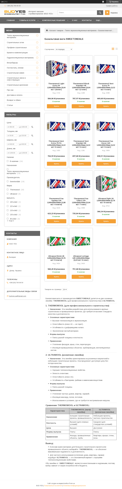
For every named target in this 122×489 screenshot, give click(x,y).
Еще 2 (11, 221)
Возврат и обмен (14, 100)
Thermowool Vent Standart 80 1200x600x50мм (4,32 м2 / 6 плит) (81, 144)
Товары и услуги (27, 20)
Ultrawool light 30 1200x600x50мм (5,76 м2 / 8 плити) (106, 201)
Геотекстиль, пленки (15, 68)
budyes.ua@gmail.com (17, 296)
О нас (74, 20)
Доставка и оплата (14, 95)
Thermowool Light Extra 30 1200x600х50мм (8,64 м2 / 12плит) (56, 87)
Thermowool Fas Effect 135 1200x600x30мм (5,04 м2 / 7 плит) (81, 201)
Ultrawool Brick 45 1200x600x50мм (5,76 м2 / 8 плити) (56, 258)
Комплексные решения (53, 20)
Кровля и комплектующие (17, 53)
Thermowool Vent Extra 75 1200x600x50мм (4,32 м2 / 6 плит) (106, 87)
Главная (11, 20)
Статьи (10, 105)
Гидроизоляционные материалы (20, 58)
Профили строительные (17, 48)
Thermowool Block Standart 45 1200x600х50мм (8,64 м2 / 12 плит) (81, 87)
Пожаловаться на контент (53, 486)
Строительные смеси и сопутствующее (16, 79)
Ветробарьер (12, 63)
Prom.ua (72, 483)
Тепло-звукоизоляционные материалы (81, 30)
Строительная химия (15, 73)
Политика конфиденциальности (74, 486)
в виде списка (116, 49)
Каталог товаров (56, 30)
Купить (56, 106)
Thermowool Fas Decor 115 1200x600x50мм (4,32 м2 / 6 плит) (106, 144)
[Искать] (100, 12)
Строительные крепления (17, 85)
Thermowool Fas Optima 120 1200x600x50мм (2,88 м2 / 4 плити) (56, 201)
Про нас (10, 90)
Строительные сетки (15, 42)
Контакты (87, 20)
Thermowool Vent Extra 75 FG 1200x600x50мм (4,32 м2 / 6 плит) (56, 144)
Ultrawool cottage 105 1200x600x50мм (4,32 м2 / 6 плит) (81, 258)
